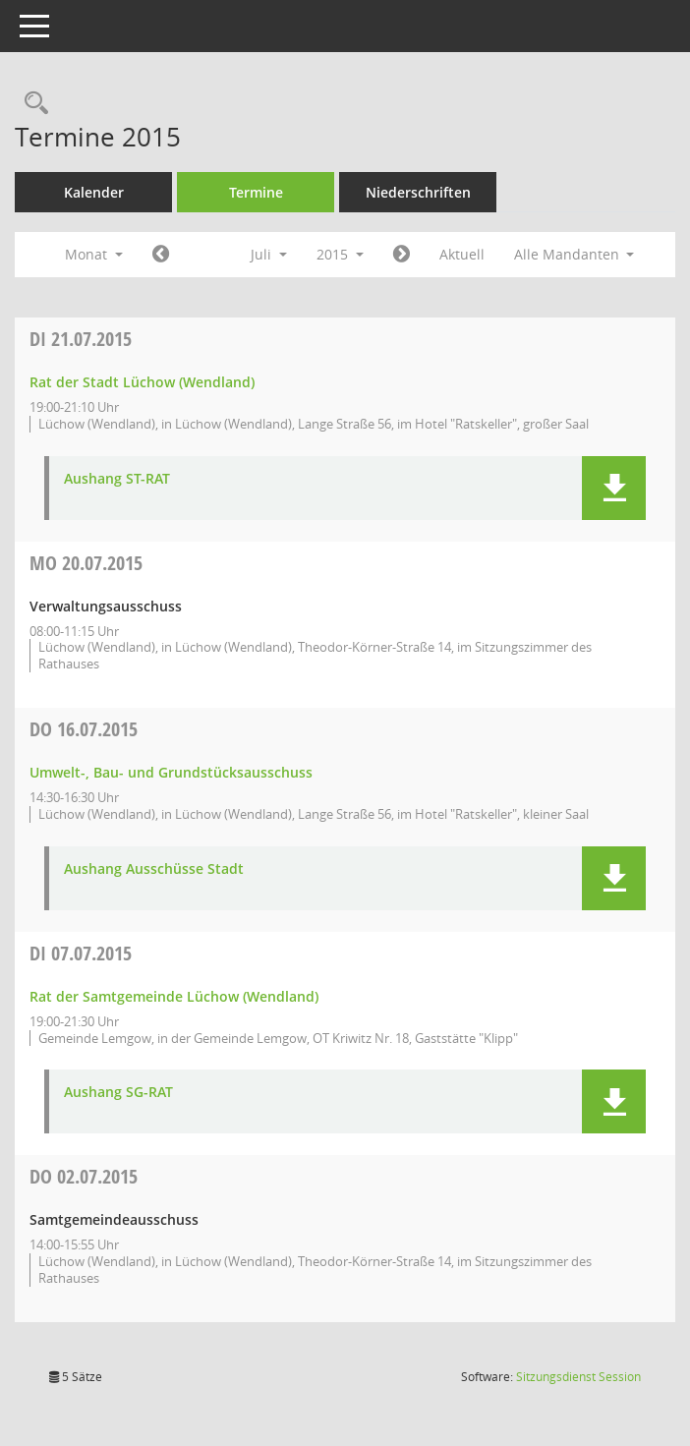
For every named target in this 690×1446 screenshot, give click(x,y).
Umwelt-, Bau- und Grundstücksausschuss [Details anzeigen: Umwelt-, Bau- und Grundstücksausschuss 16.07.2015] (171, 772)
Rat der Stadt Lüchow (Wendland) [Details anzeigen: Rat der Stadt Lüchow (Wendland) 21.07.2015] (142, 382)
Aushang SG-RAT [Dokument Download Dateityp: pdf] (118, 1092)
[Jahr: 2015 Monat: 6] (161, 254)
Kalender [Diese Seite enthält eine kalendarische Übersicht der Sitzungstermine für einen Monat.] (94, 192)
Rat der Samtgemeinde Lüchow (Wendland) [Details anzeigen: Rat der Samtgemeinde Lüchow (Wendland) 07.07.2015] (173, 996)
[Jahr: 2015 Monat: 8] (401, 254)
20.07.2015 (86, 562)
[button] (614, 488)
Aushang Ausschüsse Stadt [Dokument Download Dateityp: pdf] (154, 869)
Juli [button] (269, 254)
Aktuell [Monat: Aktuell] (462, 254)
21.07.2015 (80, 338)
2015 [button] (340, 254)
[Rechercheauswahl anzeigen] (31, 103)
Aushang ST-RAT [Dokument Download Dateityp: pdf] (117, 479)
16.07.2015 (83, 729)
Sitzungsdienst (578, 1376)
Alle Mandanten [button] (574, 254)
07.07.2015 (80, 953)
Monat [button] (94, 254)
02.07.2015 (83, 1176)
